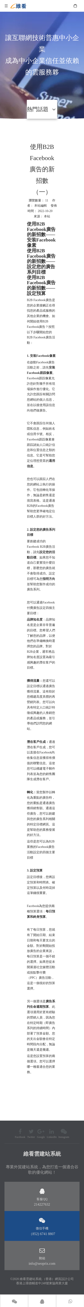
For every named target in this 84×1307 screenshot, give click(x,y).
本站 (47, 216)
